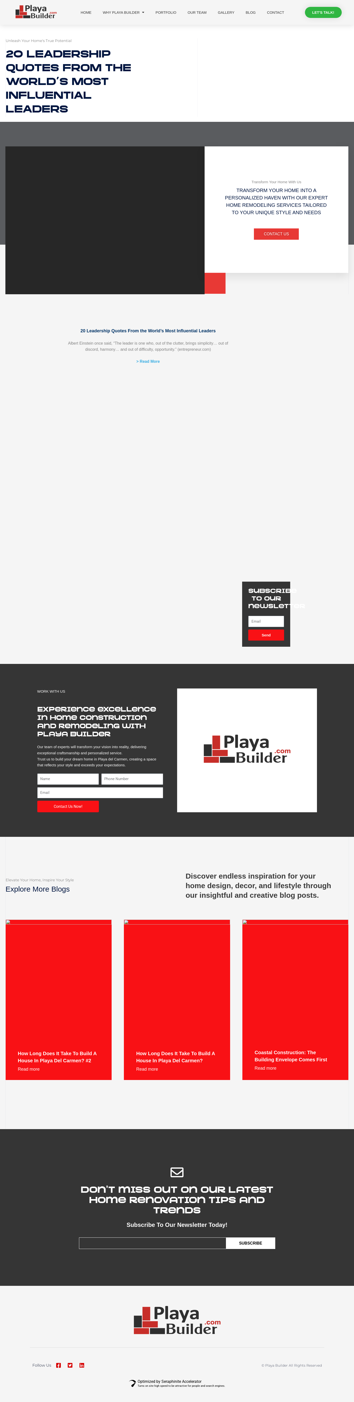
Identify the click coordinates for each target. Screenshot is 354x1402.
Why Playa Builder (123, 11)
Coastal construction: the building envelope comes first (291, 1064)
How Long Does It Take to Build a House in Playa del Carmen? (173, 1065)
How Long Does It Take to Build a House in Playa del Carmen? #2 (55, 1065)
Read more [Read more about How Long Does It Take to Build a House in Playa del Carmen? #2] (29, 1081)
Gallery (226, 11)
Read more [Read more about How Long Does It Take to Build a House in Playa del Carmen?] (147, 1081)
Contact (277, 11)
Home (84, 11)
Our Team (197, 11)
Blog (252, 11)
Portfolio (165, 11)
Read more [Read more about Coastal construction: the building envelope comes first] (265, 1080)
